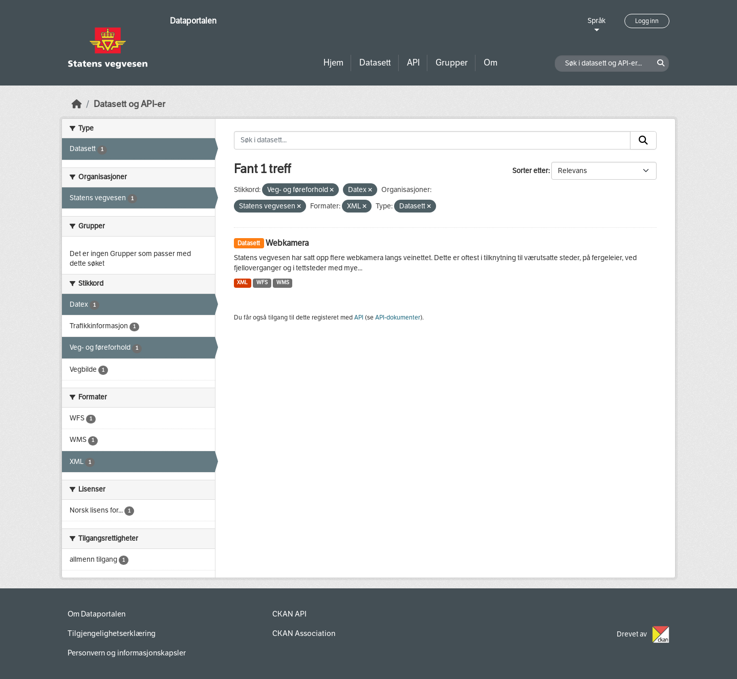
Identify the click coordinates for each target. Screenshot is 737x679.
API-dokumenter (397, 317)
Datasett (375, 62)
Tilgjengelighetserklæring (112, 633)
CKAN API (289, 614)
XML (242, 282)
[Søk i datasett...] (432, 140)
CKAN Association (303, 633)
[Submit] (643, 140)
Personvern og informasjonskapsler (127, 652)
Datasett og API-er (129, 104)
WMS (282, 282)
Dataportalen (193, 21)
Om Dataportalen (96, 614)
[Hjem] (77, 104)
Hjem (333, 62)
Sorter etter (530, 170)
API (413, 62)
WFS (262, 282)
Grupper (452, 62)
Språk (596, 20)
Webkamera (287, 243)
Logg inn (647, 21)
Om (490, 62)
